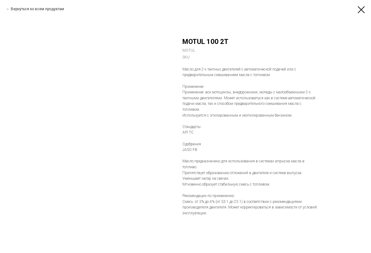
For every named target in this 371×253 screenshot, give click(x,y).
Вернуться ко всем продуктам (37, 9)
